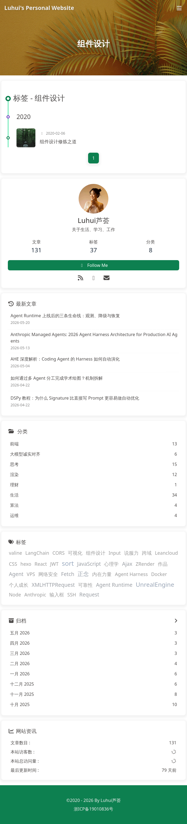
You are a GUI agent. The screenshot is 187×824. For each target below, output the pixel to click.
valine (15, 553)
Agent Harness (131, 574)
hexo (26, 564)
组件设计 (95, 553)
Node (15, 594)
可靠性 (85, 585)
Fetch (67, 574)
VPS (31, 574)
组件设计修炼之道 (58, 141)
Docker (159, 574)
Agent (16, 574)
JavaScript (89, 563)
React (41, 564)
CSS (13, 564)
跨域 (147, 553)
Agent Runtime (114, 584)
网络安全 (48, 574)
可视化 (75, 553)
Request (89, 594)
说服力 (131, 553)
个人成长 (18, 585)
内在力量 (102, 574)
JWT (54, 564)
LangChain (37, 553)
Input (115, 553)
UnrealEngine (155, 584)
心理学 (111, 564)
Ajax (127, 563)
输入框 (56, 594)
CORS (58, 553)
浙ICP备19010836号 (93, 809)
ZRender (145, 564)
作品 (163, 564)
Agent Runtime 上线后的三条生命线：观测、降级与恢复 (65, 316)
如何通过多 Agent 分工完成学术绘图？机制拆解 (57, 378)
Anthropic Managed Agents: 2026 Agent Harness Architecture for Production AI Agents (94, 337)
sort (68, 563)
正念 (83, 574)
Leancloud (166, 553)
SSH (71, 594)
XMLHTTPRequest (53, 584)
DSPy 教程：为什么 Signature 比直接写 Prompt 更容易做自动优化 (75, 398)
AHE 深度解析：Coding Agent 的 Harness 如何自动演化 (65, 359)
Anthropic (35, 594)
